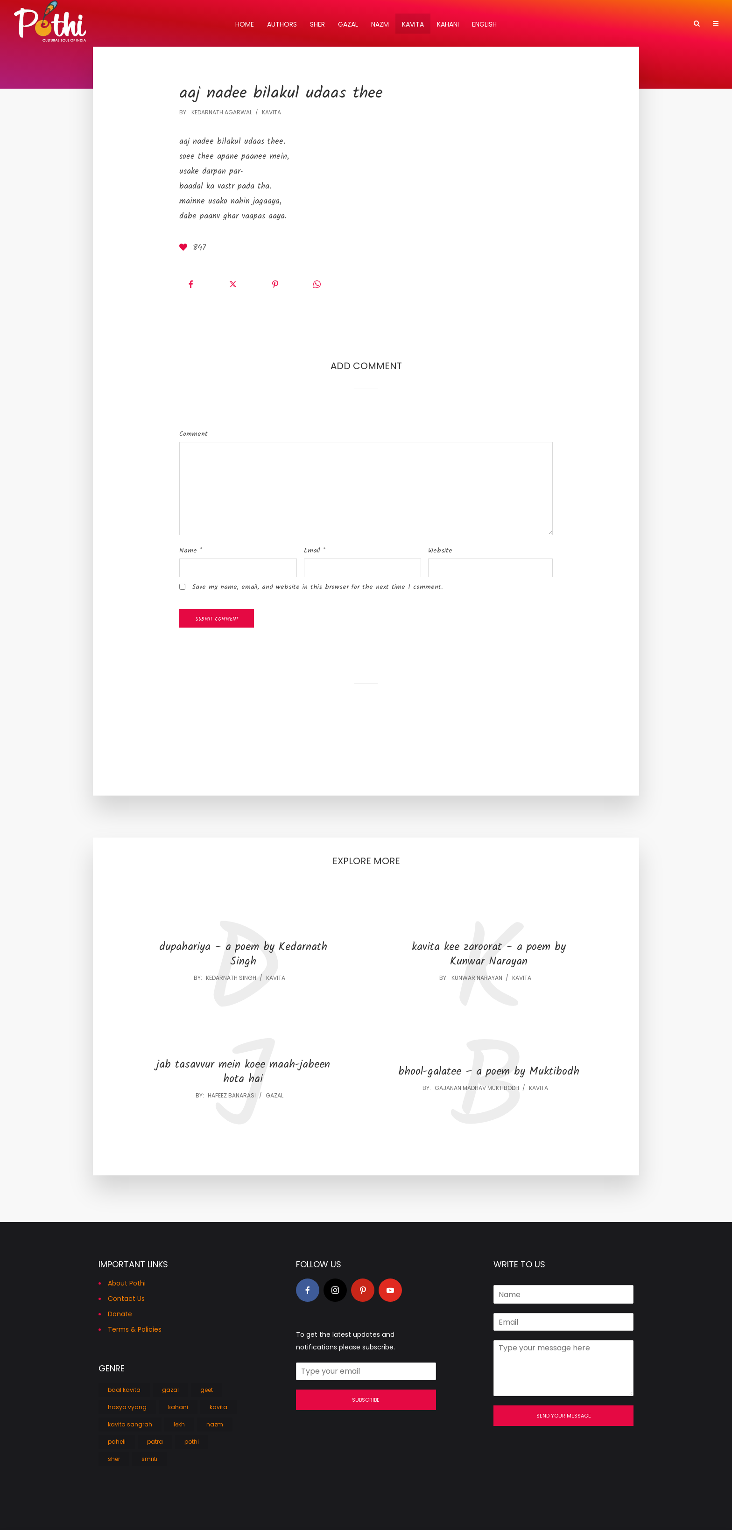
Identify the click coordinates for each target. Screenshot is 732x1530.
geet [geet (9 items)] (206, 1390)
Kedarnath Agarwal (221, 112)
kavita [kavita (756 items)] (218, 1407)
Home (244, 24)
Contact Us (126, 1298)
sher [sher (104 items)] (114, 1459)
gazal (274, 1095)
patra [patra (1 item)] (155, 1442)
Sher (317, 24)
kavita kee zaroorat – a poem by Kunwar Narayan (489, 954)
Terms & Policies (135, 1329)
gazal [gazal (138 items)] (170, 1390)
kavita (271, 112)
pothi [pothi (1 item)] (191, 1442)
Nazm (380, 24)
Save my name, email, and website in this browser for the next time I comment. (317, 587)
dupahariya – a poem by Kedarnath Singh (243, 954)
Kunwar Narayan (476, 978)
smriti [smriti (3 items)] (149, 1459)
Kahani (448, 24)
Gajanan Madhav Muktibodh (477, 1088)
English (484, 24)
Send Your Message (563, 1415)
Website (440, 550)
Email (314, 550)
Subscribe (366, 1400)
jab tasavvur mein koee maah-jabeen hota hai (243, 1072)
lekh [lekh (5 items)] (179, 1424)
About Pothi (127, 1283)
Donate (120, 1314)
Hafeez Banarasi (232, 1095)
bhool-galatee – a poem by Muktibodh (488, 1072)
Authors (282, 24)
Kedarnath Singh (231, 978)
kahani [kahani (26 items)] (178, 1407)
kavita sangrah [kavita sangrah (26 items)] (130, 1424)
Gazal (348, 24)
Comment (193, 434)
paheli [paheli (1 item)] (117, 1442)
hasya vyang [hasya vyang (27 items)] (127, 1407)
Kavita (413, 24)
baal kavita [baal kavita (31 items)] (124, 1390)
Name (190, 550)
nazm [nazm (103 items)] (214, 1424)
